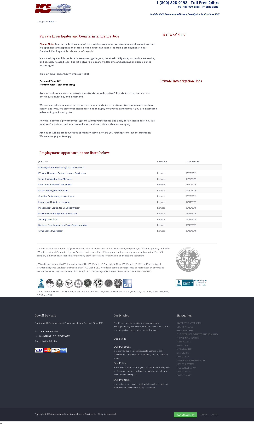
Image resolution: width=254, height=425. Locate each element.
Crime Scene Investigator (50, 230)
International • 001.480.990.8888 (52, 335)
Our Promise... (122, 380)
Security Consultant (48, 219)
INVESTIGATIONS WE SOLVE (189, 323)
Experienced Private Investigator (54, 201)
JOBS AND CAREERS (185, 364)
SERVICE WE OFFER (185, 330)
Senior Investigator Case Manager (55, 178)
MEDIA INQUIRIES (184, 349)
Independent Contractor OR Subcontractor (59, 207)
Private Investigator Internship (53, 190)
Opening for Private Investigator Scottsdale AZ (61, 167)
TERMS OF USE (144, 271)
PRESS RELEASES (184, 341)
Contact (204, 414)
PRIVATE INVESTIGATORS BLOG (191, 360)
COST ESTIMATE (184, 375)
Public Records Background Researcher (57, 213)
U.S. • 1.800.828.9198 (46, 331)
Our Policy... (120, 363)
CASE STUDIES (183, 353)
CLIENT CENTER (184, 371)
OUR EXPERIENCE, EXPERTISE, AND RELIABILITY (197, 334)
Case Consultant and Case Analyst (55, 184)
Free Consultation (185, 414)
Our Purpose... (122, 346)
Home (51, 21)
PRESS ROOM (183, 345)
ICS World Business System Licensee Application (62, 173)
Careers (215, 414)
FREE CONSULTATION (186, 367)
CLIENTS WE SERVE (185, 326)
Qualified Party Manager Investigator (56, 196)
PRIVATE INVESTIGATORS (188, 338)
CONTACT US (183, 356)
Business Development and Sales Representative (62, 225)
